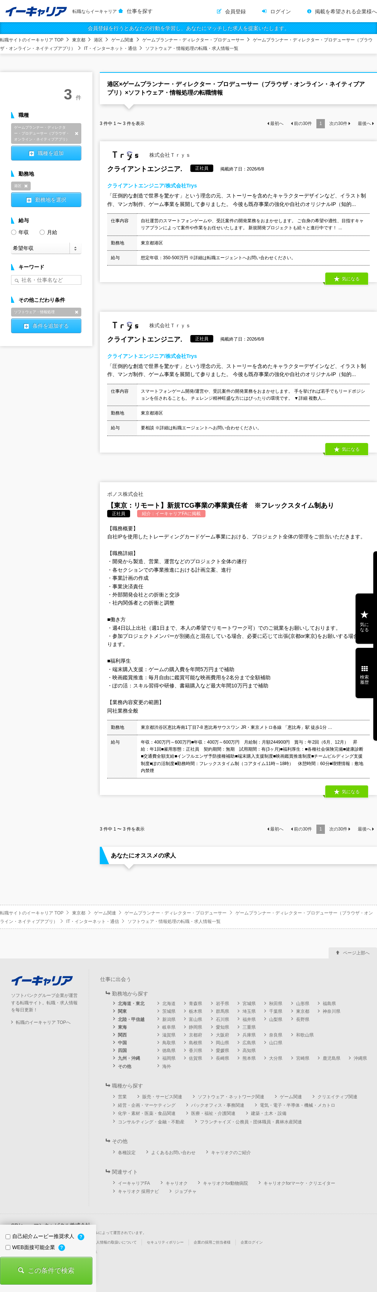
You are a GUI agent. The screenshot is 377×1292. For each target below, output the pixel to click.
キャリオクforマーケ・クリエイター (299, 1183)
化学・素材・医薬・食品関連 (147, 1113)
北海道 (169, 1003)
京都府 (195, 1035)
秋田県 (275, 1003)
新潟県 (169, 1019)
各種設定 (127, 1152)
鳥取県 (169, 1042)
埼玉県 (249, 1011)
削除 (76, 133)
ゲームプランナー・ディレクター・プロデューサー (193, 40)
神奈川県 (331, 1011)
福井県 (249, 1019)
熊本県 (249, 1058)
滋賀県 (169, 1035)
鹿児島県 (331, 1058)
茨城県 (169, 1011)
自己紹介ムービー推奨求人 (41, 1236)
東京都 (78, 40)
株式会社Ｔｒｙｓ (149, 155)
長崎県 (222, 1058)
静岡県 (195, 1027)
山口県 (275, 1042)
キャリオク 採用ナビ (138, 1191)
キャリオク (177, 1183)
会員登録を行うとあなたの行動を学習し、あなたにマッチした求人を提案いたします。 (188, 28)
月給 (48, 231)
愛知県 (222, 1027)
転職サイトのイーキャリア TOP (32, 40)
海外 (166, 1066)
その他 (124, 1066)
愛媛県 (222, 1050)
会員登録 (235, 11)
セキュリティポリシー (165, 1242)
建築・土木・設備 (268, 1113)
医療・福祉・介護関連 (213, 1113)
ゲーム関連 (122, 40)
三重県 (249, 1027)
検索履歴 (364, 679)
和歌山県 (305, 1035)
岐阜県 (169, 1027)
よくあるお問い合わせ (173, 1152)
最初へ (276, 123)
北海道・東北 (131, 1003)
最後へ (364, 123)
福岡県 (169, 1058)
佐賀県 (195, 1058)
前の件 (303, 123)
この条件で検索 (51, 1270)
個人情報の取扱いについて (114, 1242)
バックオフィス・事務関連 (217, 1105)
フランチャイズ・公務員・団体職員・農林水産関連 (251, 1121)
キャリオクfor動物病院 (225, 1183)
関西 (122, 1035)
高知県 (249, 1050)
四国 (122, 1050)
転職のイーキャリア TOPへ (43, 1022)
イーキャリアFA (134, 1183)
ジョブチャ (185, 1191)
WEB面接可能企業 (31, 1247)
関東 (122, 1011)
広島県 (249, 1042)
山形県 (302, 1003)
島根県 (195, 1042)
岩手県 (222, 1003)
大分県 (275, 1058)
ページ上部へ (356, 953)
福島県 (329, 1003)
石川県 (222, 1019)
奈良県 (275, 1035)
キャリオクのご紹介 (231, 1152)
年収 (20, 231)
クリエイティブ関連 (337, 1096)
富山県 (195, 1019)
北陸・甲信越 (131, 1019)
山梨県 (275, 1019)
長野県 (302, 1019)
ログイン (280, 11)
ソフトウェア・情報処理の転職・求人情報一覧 (191, 48)
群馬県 (222, 1011)
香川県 (195, 1050)
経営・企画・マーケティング (147, 1105)
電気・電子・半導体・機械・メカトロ (297, 1105)
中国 (122, 1042)
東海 (122, 1027)
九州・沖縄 (129, 1058)
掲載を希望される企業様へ (346, 11)
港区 (98, 40)
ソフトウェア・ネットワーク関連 (231, 1096)
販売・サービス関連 (162, 1096)
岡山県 (222, 1042)
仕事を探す (140, 11)
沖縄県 (360, 1058)
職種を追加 (51, 153)
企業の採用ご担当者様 (212, 1242)
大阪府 (222, 1035)
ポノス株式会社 (125, 494)
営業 (122, 1096)
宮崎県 (302, 1058)
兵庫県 (249, 1035)
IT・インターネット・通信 (110, 48)
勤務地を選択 (50, 200)
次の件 (338, 123)
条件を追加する (51, 326)
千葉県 (275, 1011)
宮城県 (249, 1003)
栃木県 (195, 1011)
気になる (351, 278)
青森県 (195, 1003)
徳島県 (169, 1050)
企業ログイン (252, 1242)
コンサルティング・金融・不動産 (151, 1121)
